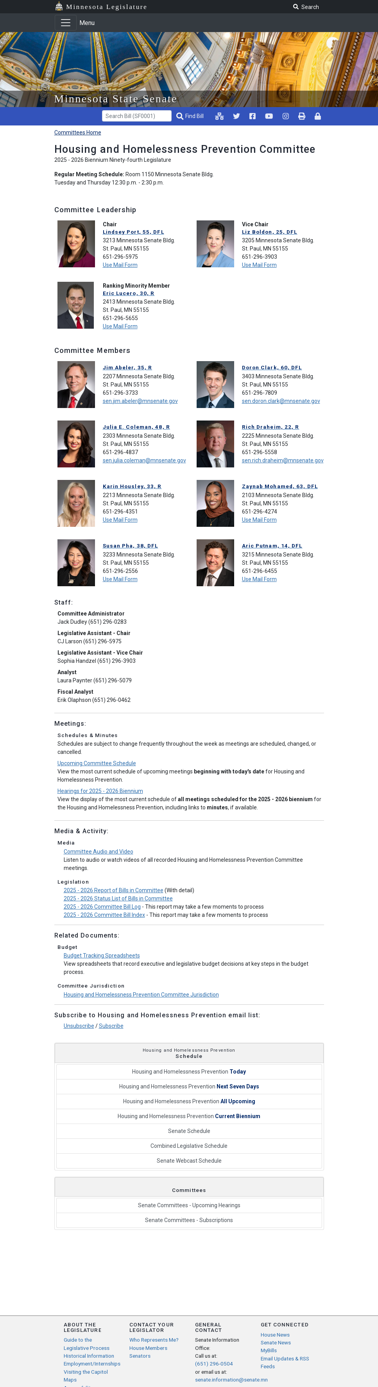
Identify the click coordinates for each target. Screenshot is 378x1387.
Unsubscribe (79, 1026)
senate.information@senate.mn (231, 1379)
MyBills (269, 1350)
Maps (70, 1379)
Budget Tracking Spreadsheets (102, 955)
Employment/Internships (92, 1363)
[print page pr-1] (301, 116)
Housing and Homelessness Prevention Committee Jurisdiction (141, 994)
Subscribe (111, 1026)
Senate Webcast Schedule (189, 1161)
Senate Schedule (189, 1131)
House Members (148, 1348)
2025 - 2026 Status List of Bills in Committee (118, 898)
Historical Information (89, 1356)
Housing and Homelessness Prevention (189, 1071)
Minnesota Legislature (106, 7)
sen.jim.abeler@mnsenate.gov (140, 401)
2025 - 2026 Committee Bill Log (102, 907)
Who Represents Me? (154, 1340)
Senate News (276, 1342)
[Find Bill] (191, 116)
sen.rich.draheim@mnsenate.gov (283, 460)
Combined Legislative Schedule (189, 1146)
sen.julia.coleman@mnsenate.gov (144, 460)
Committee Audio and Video (98, 851)
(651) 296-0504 (214, 1363)
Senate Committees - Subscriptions (189, 1220)
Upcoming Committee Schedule (96, 763)
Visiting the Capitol (86, 1372)
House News (275, 1335)
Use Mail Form (120, 265)
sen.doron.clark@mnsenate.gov (281, 401)
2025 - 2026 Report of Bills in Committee (113, 890)
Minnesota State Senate (116, 99)
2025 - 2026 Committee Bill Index (104, 915)
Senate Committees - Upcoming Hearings (189, 1205)
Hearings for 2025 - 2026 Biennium (100, 791)
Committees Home (77, 132)
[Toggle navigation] (66, 22)
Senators (139, 1356)
